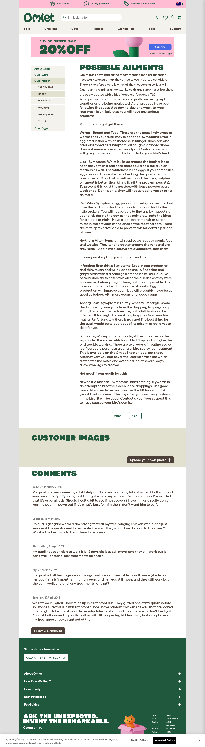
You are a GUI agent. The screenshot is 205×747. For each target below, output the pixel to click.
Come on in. (32, 727)
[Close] (199, 740)
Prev (118, 415)
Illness (42, 93)
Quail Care (41, 74)
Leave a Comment (48, 631)
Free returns (59, 3)
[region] (102, 740)
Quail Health (42, 80)
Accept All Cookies (164, 740)
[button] (102, 704)
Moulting (43, 107)
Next (135, 415)
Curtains (43, 121)
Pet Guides (31, 704)
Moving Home (46, 114)
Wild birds (44, 100)
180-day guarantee (96, 3)
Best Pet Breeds (35, 696)
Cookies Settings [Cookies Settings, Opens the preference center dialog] (139, 740)
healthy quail (46, 86)
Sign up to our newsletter (139, 3)
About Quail (42, 68)
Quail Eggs (41, 128)
